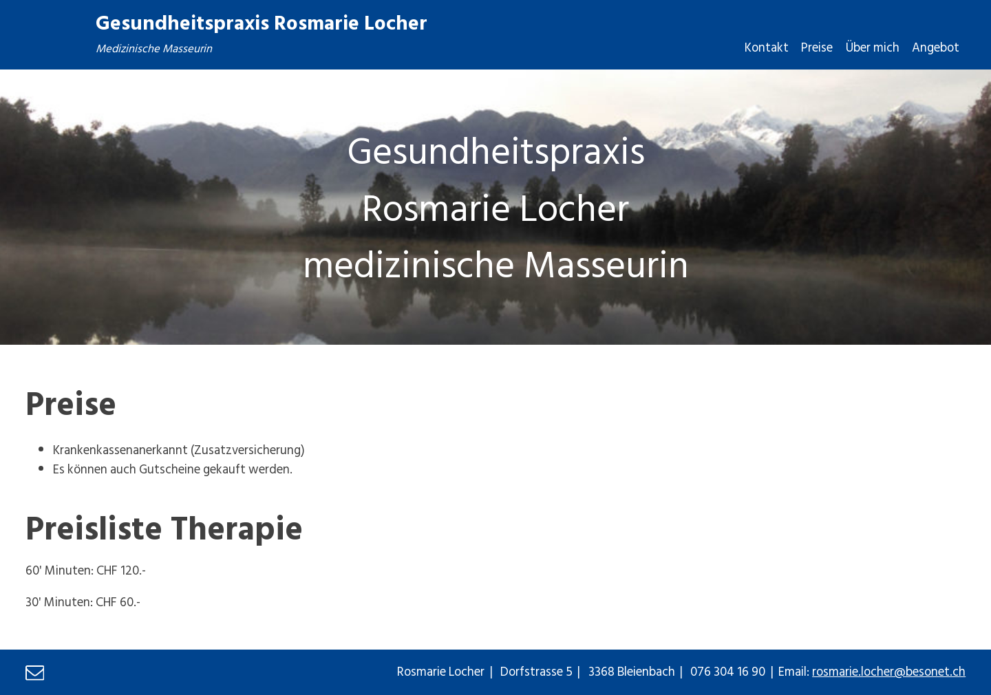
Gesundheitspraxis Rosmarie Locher (261, 22)
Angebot (935, 47)
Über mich (872, 47)
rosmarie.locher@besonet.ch (889, 671)
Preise (817, 47)
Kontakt (767, 47)
